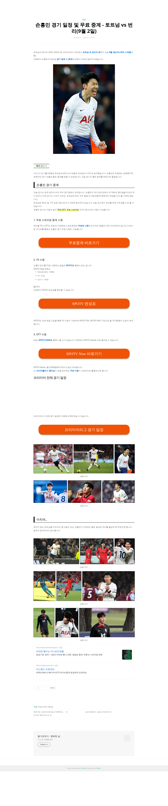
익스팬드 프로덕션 (45, 669)
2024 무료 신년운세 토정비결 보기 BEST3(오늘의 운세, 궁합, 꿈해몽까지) (49, 712)
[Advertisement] (84, 397)
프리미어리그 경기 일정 (84, 430)
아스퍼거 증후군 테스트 (41, 715)
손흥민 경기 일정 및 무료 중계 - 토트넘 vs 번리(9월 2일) (84, 27)
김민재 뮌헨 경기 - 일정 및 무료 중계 (97, 712)
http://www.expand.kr (45, 665)
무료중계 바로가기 (84, 243)
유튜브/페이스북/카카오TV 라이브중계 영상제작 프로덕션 (61, 672)
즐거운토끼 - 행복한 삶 (49, 736)
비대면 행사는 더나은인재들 (50, 651)
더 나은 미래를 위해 (45, 739)
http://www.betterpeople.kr (47, 647)
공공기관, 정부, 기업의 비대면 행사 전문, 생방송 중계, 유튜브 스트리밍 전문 (69, 654)
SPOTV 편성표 (84, 304)
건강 (84, 19)
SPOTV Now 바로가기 (84, 354)
